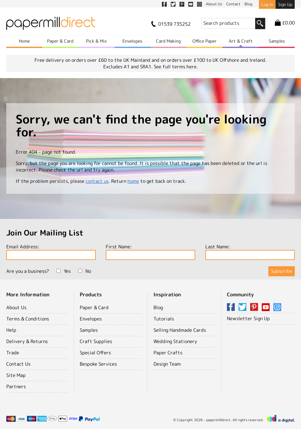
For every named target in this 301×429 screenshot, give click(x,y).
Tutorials (163, 318)
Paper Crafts (167, 352)
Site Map (16, 375)
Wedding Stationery (175, 341)
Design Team (167, 364)
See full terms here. (176, 66)
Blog (158, 307)
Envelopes (132, 41)
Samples (277, 41)
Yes (63, 271)
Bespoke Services (98, 364)
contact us (97, 181)
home (133, 181)
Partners (16, 386)
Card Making (168, 41)
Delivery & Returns (27, 341)
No (84, 271)
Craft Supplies (96, 341)
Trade (12, 352)
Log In (267, 4)
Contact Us (18, 364)
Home (24, 41)
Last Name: (250, 251)
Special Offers (95, 352)
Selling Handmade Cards (179, 330)
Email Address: (51, 251)
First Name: (150, 251)
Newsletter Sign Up (248, 318)
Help (11, 330)
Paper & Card (60, 41)
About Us (16, 307)
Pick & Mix (96, 41)
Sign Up (285, 4)
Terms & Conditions (27, 318)
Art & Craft (241, 41)
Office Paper (204, 41)
